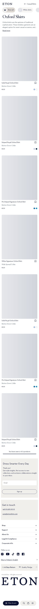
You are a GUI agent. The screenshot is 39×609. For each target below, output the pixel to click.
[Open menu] (33, 603)
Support (19, 530)
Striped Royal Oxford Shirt (11, 142)
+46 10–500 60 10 (8, 509)
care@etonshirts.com (9, 514)
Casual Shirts (31, 4)
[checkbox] (35, 83)
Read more (6, 31)
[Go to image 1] (19, 80)
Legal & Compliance (19, 539)
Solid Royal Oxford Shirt (10, 83)
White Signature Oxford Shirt (12, 261)
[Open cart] (28, 603)
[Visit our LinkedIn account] (18, 554)
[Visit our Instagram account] (2, 554)
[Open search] (24, 603)
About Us (19, 534)
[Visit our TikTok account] (13, 554)
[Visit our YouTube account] (7, 554)
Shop (19, 526)
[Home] (19, 581)
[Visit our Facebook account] (23, 554)
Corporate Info (19, 543)
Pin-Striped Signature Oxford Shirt (14, 202)
